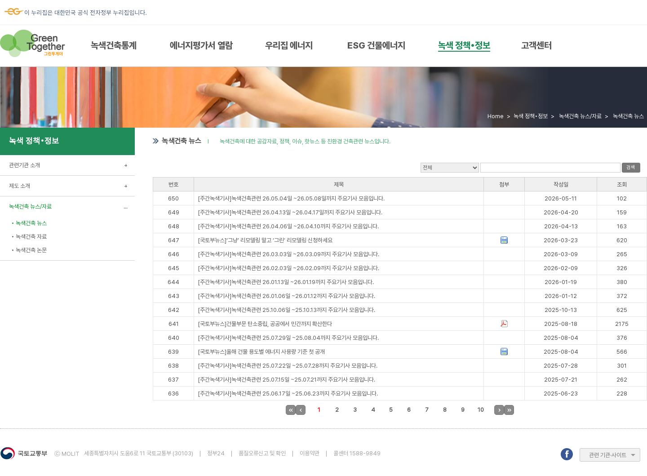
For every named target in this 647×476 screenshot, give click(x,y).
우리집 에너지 (289, 45)
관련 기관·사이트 (607, 455)
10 (481, 409)
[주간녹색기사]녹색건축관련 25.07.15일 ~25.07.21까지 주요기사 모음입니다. (286, 379)
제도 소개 (19, 185)
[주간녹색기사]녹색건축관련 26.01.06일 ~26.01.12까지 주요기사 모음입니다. (286, 296)
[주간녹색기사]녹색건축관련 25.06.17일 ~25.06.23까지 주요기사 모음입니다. (288, 393)
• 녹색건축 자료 (29, 236)
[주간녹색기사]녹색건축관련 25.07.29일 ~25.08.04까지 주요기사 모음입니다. (288, 337)
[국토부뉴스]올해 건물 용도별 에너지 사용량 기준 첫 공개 (261, 351)
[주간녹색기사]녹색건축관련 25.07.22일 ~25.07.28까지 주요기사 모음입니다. (287, 365)
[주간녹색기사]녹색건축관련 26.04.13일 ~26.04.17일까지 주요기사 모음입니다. (290, 212)
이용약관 (309, 453)
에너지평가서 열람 (201, 45)
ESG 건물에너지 (376, 45)
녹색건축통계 (114, 45)
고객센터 (536, 45)
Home (495, 116)
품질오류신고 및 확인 (262, 453)
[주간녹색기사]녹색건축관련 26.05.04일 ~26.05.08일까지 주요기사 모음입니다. (291, 198)
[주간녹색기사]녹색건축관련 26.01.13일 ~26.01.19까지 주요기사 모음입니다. (286, 282)
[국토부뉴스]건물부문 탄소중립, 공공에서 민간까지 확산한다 (265, 323)
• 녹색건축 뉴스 (29, 223)
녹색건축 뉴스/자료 (30, 206)
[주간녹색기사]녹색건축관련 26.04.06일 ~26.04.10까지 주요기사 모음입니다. (288, 226)
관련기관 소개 (24, 165)
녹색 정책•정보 (464, 45)
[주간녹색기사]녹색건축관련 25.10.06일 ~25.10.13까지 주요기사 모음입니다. (286, 310)
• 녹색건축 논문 (29, 250)
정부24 (216, 453)
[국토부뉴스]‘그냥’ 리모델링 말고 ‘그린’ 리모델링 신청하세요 (265, 240)
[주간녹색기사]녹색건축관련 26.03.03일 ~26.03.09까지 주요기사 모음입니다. (288, 254)
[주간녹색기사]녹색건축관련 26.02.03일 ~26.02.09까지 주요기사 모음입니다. (288, 268)
